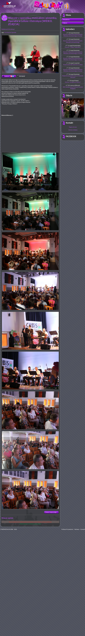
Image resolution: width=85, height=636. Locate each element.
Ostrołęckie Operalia (10, 32)
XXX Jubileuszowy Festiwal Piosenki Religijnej (73, 87)
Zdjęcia (65, 23)
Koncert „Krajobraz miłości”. (73, 82)
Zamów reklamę (72, 130)
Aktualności (66, 19)
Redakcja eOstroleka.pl (8, 29)
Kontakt (69, 123)
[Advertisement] (45, 102)
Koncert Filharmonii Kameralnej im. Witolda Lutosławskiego (73, 41)
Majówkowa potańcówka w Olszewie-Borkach (73, 76)
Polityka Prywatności (67, 529)
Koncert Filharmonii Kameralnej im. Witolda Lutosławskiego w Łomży (73, 35)
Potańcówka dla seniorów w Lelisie (73, 64)
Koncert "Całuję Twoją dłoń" (73, 47)
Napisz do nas (73, 127)
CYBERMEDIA (4, 529)
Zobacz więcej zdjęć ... (51, 512)
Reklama (76, 529)
